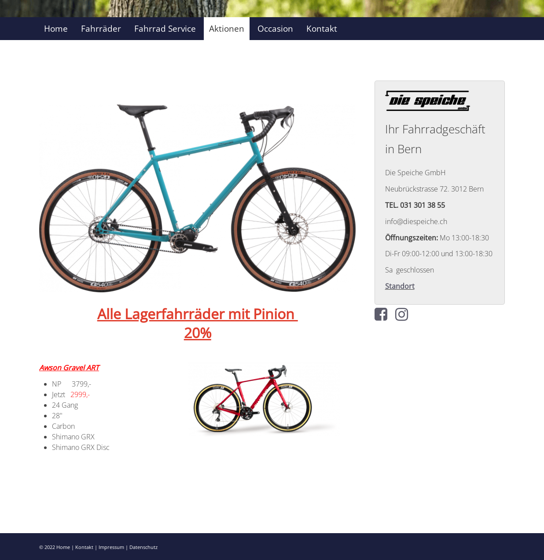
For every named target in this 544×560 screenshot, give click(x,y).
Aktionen (226, 28)
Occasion (275, 28)
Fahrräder (101, 28)
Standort (400, 286)
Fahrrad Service (165, 28)
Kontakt (321, 28)
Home (56, 28)
